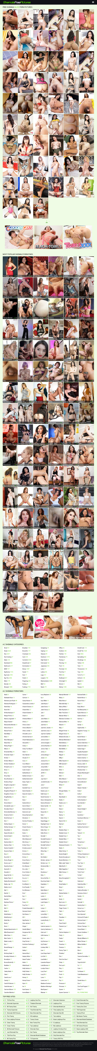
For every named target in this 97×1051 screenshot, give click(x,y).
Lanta (43, 896)
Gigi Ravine (26, 920)
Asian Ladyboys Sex (59, 1032)
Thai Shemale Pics (35, 1010)
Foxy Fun (25, 905)
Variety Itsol (81, 905)
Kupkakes (44, 884)
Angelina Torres (10, 794)
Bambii (6, 899)
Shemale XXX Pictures (13, 1013)
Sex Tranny (33, 1032)
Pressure (62, 983)
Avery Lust (8, 863)
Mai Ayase (44, 989)
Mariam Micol (64, 715)
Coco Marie (26, 764)
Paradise (62, 917)
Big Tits (8, 678)
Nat (61, 827)
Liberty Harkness (47, 929)
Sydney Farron (82, 824)
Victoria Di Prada (83, 917)
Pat (60, 929)
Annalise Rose (9, 809)
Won (79, 950)
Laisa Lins (44, 893)
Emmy (25, 857)
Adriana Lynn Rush (10, 700)
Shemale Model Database (38, 1035)
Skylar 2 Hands (82, 788)
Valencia (80, 881)
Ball (6, 890)
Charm (25, 715)
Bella (6, 911)
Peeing (62, 660)
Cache (7, 968)
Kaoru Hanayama (47, 800)
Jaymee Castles (46, 733)
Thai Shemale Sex (82, 1022)
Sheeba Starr (82, 770)
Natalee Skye (64, 830)
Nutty (61, 899)
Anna (6, 800)
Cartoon (25, 697)
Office (61, 648)
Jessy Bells (44, 767)
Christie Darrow (27, 736)
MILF (43, 684)
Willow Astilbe (82, 944)
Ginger (24, 926)
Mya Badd (63, 797)
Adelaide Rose (9, 697)
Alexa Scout (8, 727)
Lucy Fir (43, 974)
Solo (80, 654)
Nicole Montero (65, 860)
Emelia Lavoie (27, 848)
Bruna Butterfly (9, 962)
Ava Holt (7, 857)
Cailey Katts (8, 971)
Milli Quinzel (63, 764)
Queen (62, 989)
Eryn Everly (26, 875)
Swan (80, 821)
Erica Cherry (26, 860)
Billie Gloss (8, 935)
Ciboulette (26, 743)
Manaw (44, 992)
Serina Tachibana (83, 761)
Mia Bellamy (63, 743)
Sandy (80, 724)
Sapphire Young (83, 730)
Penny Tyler (63, 950)
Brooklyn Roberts (10, 956)
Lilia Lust (44, 932)
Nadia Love (63, 803)
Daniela (25, 785)
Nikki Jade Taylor (65, 863)
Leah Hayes (45, 902)
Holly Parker (26, 971)
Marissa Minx (64, 721)
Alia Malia (8, 733)
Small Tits (82, 651)
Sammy (80, 718)
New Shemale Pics (35, 1013)
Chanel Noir (26, 709)
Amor (6, 770)
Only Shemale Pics (58, 1035)
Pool (61, 666)
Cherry (25, 721)
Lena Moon (44, 917)
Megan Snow (64, 733)
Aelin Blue (8, 706)
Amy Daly (8, 776)
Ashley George (9, 827)
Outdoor (63, 651)
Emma (25, 851)
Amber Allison (9, 761)
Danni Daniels (27, 791)
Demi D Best (27, 806)
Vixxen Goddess (83, 932)
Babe (7, 660)
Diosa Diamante (27, 815)
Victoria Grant (82, 920)
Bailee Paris (8, 878)
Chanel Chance (27, 706)
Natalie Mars (63, 839)
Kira (42, 869)
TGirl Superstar (81, 1010)
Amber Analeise (9, 764)
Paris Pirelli (63, 923)
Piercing (62, 663)
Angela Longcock (9, 785)
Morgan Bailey (64, 791)
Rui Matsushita (82, 709)
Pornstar (63, 669)
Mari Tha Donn (64, 712)
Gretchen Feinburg (28, 944)
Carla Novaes (9, 986)
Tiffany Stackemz (83, 854)
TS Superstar (34, 1038)
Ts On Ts (81, 675)
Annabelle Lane (9, 806)
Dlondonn (26, 818)
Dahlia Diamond (27, 779)
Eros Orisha (26, 872)
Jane (43, 715)
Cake (6, 974)
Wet (79, 684)
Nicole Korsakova (64, 857)
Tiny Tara (81, 863)
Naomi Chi (63, 821)
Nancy (62, 812)
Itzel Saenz (26, 989)
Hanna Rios (26, 953)
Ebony (25, 669)
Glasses (44, 654)
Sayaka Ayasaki (82, 752)
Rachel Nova (82, 697)
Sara (79, 733)
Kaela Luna (45, 791)
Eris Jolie (26, 869)
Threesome (82, 669)
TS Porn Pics (11, 1000)
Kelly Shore (45, 833)
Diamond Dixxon (28, 809)
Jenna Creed (45, 739)
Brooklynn (8, 959)
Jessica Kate (45, 764)
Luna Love (45, 980)
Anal (6, 648)
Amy (6, 773)
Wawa (80, 935)
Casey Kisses (27, 700)
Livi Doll (44, 956)
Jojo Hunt (44, 779)
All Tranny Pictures (82, 1026)
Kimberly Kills (45, 866)
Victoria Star (81, 923)
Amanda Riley (9, 752)
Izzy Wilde (45, 700)
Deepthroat (26, 663)
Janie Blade (45, 721)
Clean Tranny (11, 1022)
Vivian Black (81, 929)
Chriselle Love (27, 733)
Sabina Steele (82, 715)
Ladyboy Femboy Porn (60, 1029)
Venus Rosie (81, 911)
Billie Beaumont (9, 932)
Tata (79, 839)
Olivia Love (63, 905)
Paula (61, 938)
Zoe (79, 983)
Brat (6, 950)
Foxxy (25, 902)
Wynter (80, 953)
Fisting (25, 684)
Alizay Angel (8, 746)
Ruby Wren (81, 706)
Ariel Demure (9, 818)
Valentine (81, 887)
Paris (61, 920)
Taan (79, 830)
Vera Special (81, 914)
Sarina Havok (81, 739)
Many (61, 697)
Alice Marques (9, 739)
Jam (43, 712)
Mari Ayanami (64, 709)
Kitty (43, 875)
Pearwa (62, 947)
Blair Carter (8, 938)
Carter (24, 694)
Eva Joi (25, 878)
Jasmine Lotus (46, 730)
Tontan (80, 866)
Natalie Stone (63, 842)
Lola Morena (45, 965)
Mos (61, 794)
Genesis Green (27, 911)
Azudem (7, 872)
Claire (25, 752)
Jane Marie (45, 718)
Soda (79, 791)
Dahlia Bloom (27, 773)
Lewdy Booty (45, 920)
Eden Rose (26, 836)
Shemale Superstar (13, 1003)
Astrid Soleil (8, 836)
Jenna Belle (45, 736)
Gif (23, 917)
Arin (6, 821)
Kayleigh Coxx (46, 824)
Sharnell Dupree (82, 767)
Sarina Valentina (83, 743)
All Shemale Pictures (13, 1029)
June (43, 785)
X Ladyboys (56, 1022)
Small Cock (82, 648)
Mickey (62, 752)
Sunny (79, 812)
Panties (62, 654)
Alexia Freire (8, 730)
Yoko (79, 968)
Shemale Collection (59, 1000)
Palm (61, 911)
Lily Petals (44, 944)
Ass (7, 654)
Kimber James (46, 860)
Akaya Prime (9, 715)
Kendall (44, 836)
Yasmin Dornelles (83, 956)
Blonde (7, 684)
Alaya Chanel (8, 721)
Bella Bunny (8, 917)
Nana (61, 809)
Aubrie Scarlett (9, 848)
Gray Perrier (26, 941)
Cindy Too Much (27, 749)
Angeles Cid (9, 788)
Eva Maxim (26, 884)
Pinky (61, 962)
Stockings (81, 660)
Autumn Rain (9, 851)
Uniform (81, 678)
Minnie (61, 773)
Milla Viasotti (63, 761)
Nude (44, 687)
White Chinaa (82, 941)
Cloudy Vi (26, 758)
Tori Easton (81, 869)
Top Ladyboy (57, 1016)
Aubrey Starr (9, 845)
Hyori (24, 983)
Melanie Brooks (64, 736)
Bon (6, 944)
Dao (24, 797)
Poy (61, 980)
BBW (7, 669)
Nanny (62, 815)
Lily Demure (45, 941)
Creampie (26, 654)
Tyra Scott (81, 878)
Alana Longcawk (10, 718)
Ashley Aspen (9, 824)
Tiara (79, 845)
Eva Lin (25, 881)
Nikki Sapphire (64, 869)
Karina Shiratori (46, 803)
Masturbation (46, 681)
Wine (79, 947)
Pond (61, 971)
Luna (43, 977)
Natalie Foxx (63, 836)
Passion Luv (63, 926)
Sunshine (80, 815)
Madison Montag (46, 986)
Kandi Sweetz (46, 797)
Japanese (45, 666)
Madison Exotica (46, 983)
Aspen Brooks (9, 833)
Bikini (7, 681)
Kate (43, 815)
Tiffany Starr (82, 857)
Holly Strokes (27, 974)
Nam (61, 806)
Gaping (44, 651)
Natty (61, 848)
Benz (6, 926)
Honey (25, 977)
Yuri (79, 977)
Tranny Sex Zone (82, 1006)
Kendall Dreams (46, 839)
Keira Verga (45, 827)
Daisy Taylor (26, 782)
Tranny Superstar (12, 1010)
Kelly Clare (45, 830)
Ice (24, 986)
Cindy (25, 746)
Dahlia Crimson (27, 776)
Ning (61, 881)
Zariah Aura (81, 980)
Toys (80, 672)
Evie (24, 893)
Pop (61, 977)
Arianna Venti (8, 815)
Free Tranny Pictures (83, 1003)
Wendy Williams (83, 938)
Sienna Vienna (82, 779)
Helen (25, 962)
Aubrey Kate (8, 842)
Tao (79, 836)
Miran (61, 785)
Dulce (25, 833)
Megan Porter (64, 730)
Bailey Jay (8, 884)
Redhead (63, 678)
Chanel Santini (27, 712)
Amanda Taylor (9, 755)
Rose (79, 703)
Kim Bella (44, 857)
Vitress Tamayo (83, 926)
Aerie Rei (7, 709)
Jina (42, 776)
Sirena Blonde (82, 782)
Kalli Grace (45, 794)
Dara (24, 800)
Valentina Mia (82, 884)
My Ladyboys (57, 1026)
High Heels (45, 660)
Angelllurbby (8, 797)
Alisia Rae (8, 743)
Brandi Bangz (9, 947)
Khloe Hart (45, 848)
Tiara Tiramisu (82, 848)
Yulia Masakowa (82, 974)
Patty (61, 935)
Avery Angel (8, 860)
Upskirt (80, 681)
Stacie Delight (82, 809)
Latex (43, 669)
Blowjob (8, 687)
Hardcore (45, 657)
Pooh (61, 974)
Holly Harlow (27, 968)
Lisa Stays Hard (46, 953)
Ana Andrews (9, 779)
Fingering (26, 681)
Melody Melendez (65, 739)
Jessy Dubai (45, 770)
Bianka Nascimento (11, 929)
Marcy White (63, 706)
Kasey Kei (44, 812)
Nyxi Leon (63, 902)
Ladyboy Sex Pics (35, 1000)
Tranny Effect (81, 1013)
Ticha (80, 851)
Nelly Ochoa (63, 851)
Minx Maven (63, 779)
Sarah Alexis (82, 736)
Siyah (79, 785)
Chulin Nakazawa (28, 739)
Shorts (62, 684)
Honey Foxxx (27, 980)
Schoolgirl (63, 681)
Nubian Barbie (64, 893)
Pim (61, 956)
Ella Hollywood (27, 839)
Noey (61, 887)
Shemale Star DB (58, 1013)
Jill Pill (43, 773)
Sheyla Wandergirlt (83, 773)
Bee (6, 905)
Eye (24, 896)
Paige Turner (64, 908)
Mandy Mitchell (65, 694)
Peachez (62, 944)
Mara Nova (63, 700)
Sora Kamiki (81, 803)
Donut (25, 824)
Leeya (43, 908)
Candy (7, 980)
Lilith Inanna (45, 935)
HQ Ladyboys (34, 1016)
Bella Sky (7, 920)
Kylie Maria (45, 890)
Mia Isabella (64, 746)
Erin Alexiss (26, 866)
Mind (61, 770)
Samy (79, 721)
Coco (24, 761)
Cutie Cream (26, 770)
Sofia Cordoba (82, 797)
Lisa (43, 950)
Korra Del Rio (45, 878)
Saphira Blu (81, 727)
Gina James (26, 923)
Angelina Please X (10, 791)
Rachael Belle (82, 694)
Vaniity (80, 896)
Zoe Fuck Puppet (83, 986)
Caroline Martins (9, 992)
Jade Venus (45, 709)
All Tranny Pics (11, 1038)
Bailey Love (8, 887)
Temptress (81, 842)
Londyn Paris (45, 968)
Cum (25, 657)
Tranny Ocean (34, 1019)
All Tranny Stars (11, 1006)
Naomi (62, 818)
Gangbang (45, 648)
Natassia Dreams (65, 845)
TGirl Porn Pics (11, 1035)
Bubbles (7, 965)
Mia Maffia (63, 749)
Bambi (7, 893)
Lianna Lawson (46, 926)
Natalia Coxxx (64, 833)
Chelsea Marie (27, 718)
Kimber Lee (45, 863)
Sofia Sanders (82, 800)
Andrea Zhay (8, 782)
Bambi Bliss (8, 896)
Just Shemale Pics (12, 1032)
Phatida (62, 953)
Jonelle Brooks (46, 782)
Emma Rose (27, 854)
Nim (61, 875)
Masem (62, 724)
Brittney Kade (9, 953)
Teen (80, 666)
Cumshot (26, 660)
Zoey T (80, 989)
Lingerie (44, 678)
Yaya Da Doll (81, 962)
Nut (61, 896)
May (61, 727)
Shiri (79, 776)
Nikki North (63, 866)
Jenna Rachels (46, 746)
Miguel (62, 755)
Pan (61, 914)
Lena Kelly (45, 914)
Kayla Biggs (45, 821)
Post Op (62, 672)
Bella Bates (8, 914)
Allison (7, 749)
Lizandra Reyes (46, 962)
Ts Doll (79, 875)
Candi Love (8, 977)
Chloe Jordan (27, 730)
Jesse (44, 758)
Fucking (26, 687)
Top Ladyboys (34, 1026)
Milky (61, 758)
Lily (43, 938)
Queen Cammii (64, 992)
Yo (79, 965)
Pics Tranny (10, 1016)
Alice (6, 736)
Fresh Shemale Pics (82, 1000)
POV (61, 675)
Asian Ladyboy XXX (82, 1029)
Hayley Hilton (27, 956)
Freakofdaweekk (28, 908)
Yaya (79, 959)
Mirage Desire (64, 782)
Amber (7, 758)
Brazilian (26, 648)
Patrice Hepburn (65, 932)
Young (80, 687)
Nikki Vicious (63, 872)
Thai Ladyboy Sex (58, 1010)
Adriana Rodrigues (10, 703)
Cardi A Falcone (9, 983)
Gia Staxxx (26, 914)
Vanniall (80, 902)
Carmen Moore (10, 989)
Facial (25, 672)
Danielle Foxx (27, 788)
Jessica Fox (45, 761)
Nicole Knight (63, 854)
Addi (6, 694)
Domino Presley (28, 821)
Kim (42, 854)
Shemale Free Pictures (45, 1049)
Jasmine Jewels (47, 727)
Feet (24, 675)
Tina (79, 860)
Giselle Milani (26, 929)
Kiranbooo (44, 872)
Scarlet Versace (82, 755)
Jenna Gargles (46, 743)
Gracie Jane (26, 938)
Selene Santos (82, 758)
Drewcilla (26, 830)
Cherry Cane (26, 724)
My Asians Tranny (82, 1016)
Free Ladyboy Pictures (13, 1019)
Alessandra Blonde (10, 724)
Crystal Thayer (27, 767)
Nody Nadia (63, 884)
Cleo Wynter (26, 755)
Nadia (61, 800)
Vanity (79, 899)
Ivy (42, 697)
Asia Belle (8, 830)
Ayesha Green (9, 866)
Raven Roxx (81, 700)
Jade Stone (45, 706)
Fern (24, 899)
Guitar (24, 947)
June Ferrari (45, 788)
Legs (43, 675)
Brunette (26, 651)
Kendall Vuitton (46, 845)
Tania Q (81, 833)
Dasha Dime (26, 803)
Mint (61, 776)
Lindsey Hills (45, 947)
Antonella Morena (10, 812)
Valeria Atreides (83, 890)
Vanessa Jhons (82, 893)
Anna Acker (8, 803)
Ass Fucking (8, 657)
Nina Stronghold (64, 878)
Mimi (61, 767)
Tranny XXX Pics (58, 1038)
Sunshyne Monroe (83, 818)
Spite (79, 806)
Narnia (61, 824)
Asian (7, 651)
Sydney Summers (83, 827)
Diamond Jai (26, 812)
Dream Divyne (27, 827)
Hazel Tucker (26, 959)
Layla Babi (45, 899)
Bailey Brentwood (10, 881)
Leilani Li (44, 911)
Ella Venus (26, 842)
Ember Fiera (26, 845)
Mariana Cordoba (65, 718)
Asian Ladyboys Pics (59, 1019)
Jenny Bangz (45, 755)
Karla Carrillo (46, 806)
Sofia (79, 794)
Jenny (43, 752)
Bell (6, 908)
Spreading (81, 657)
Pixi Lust (62, 965)
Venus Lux (81, 908)
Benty (6, 923)
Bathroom (8, 666)
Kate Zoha (45, 818)
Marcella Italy (64, 703)
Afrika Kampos (9, 712)
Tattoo (80, 663)
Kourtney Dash (46, 881)
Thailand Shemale (35, 1003)
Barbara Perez (9, 902)
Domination (26, 666)
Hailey (24, 950)
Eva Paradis (26, 887)
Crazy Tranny (11, 1026)
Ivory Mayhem (46, 694)
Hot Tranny (33, 1006)
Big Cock (8, 675)
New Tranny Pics (35, 1022)
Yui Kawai (81, 971)
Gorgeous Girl (27, 932)
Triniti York (81, 872)
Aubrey (7, 839)
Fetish (25, 678)
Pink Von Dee (63, 959)
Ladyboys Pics (57, 1003)
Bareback (8, 663)
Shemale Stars (34, 1029)
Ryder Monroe (82, 712)
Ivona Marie (26, 992)
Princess (62, 986)
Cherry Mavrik (27, 727)
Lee (43, 905)
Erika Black (26, 863)
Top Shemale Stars (82, 1032)
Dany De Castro (27, 794)
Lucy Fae (44, 971)
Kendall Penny (46, 842)
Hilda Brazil (26, 965)
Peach (62, 941)
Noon (61, 890)
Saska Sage (81, 749)
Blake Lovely (8, 941)
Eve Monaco (27, 890)
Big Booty (8, 672)
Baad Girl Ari (8, 875)
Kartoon (44, 809)
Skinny (62, 687)
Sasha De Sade (82, 746)
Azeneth (7, 869)
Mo (60, 788)
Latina (44, 672)
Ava (6, 854)
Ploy (61, 968)
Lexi (43, 923)
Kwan (43, 887)
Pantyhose (63, 657)
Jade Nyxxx (45, 703)
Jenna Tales (45, 749)
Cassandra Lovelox (28, 703)
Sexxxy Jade (82, 764)
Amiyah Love (9, 767)
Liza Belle (44, 959)
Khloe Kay (44, 851)
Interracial (45, 663)
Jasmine (44, 724)
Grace (25, 935)
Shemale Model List (59, 1006)
